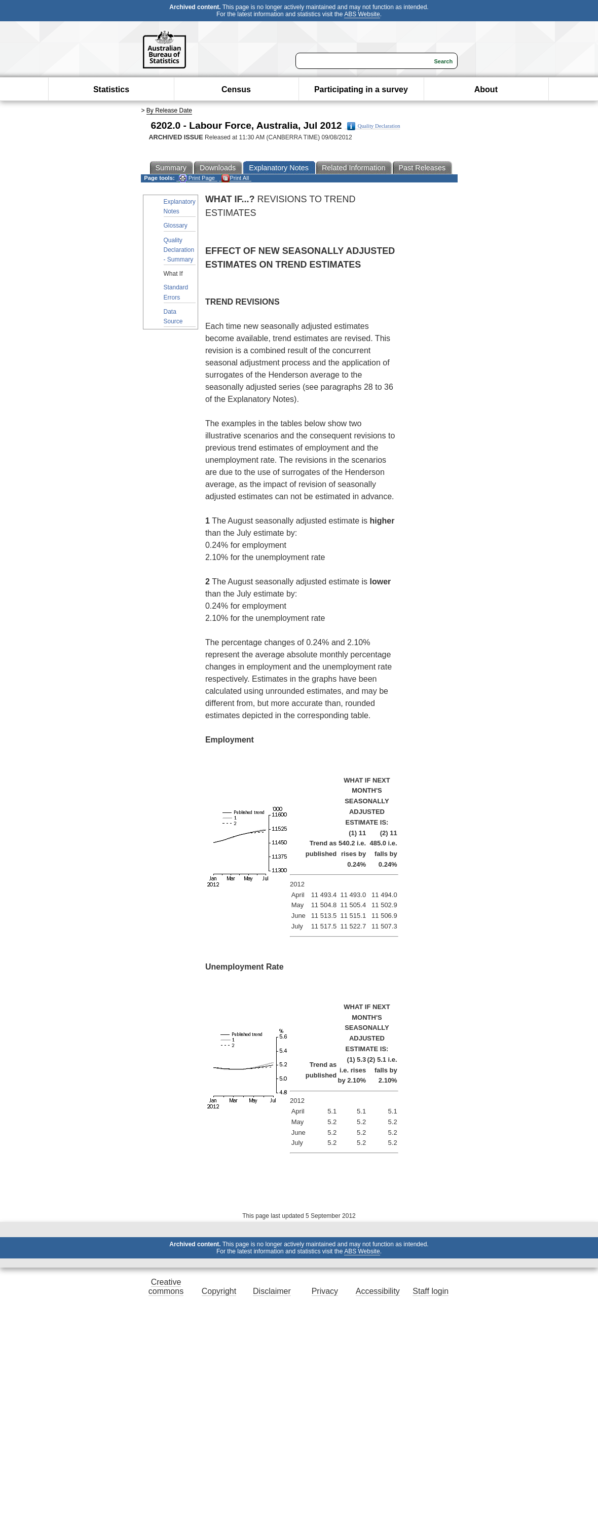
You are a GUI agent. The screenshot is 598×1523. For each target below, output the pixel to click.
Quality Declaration (373, 126)
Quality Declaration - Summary (179, 250)
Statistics (111, 89)
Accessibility (378, 1291)
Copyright (219, 1291)
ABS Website (362, 14)
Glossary (176, 225)
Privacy (325, 1291)
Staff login (430, 1291)
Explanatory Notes (180, 206)
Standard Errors (176, 292)
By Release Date (169, 110)
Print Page (197, 178)
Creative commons (165, 1286)
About (486, 89)
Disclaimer (272, 1291)
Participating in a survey (361, 89)
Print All (235, 178)
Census (236, 89)
